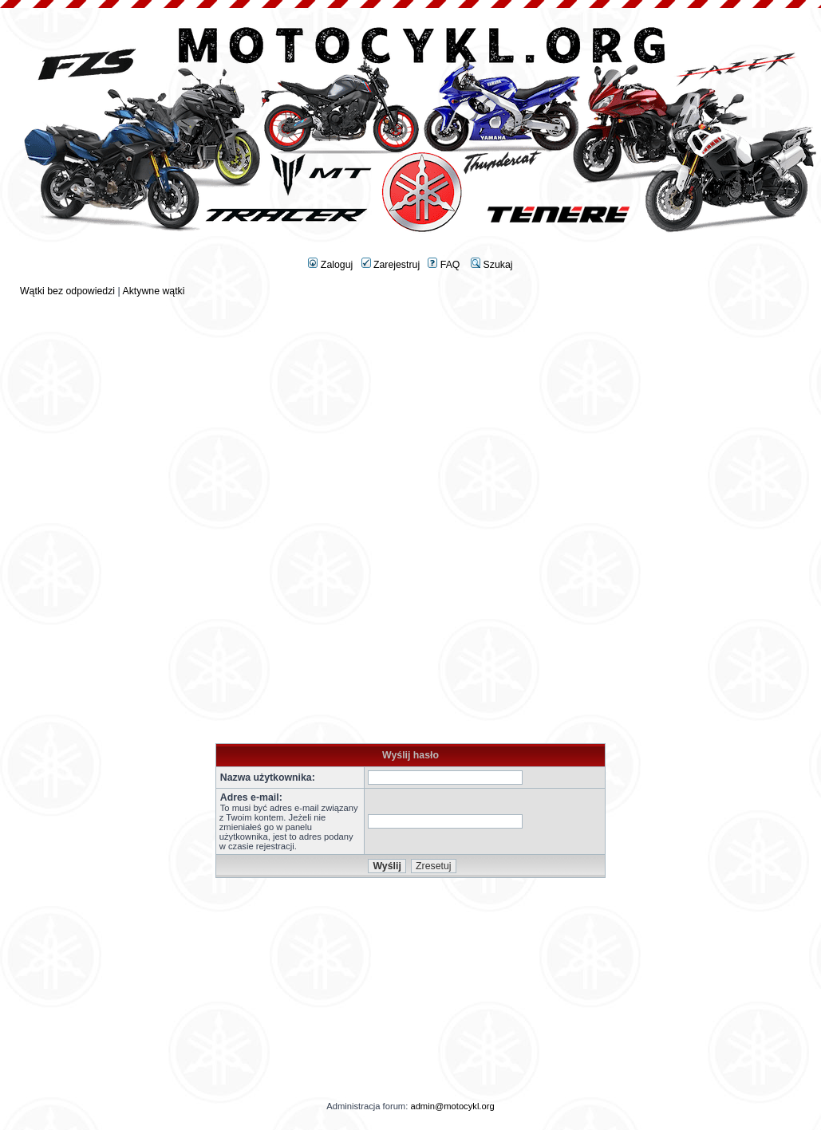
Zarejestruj (390, 264)
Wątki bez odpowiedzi (67, 291)
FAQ (444, 264)
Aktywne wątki (153, 291)
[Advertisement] (410, 408)
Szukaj (491, 264)
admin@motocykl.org (452, 1106)
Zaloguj (330, 264)
